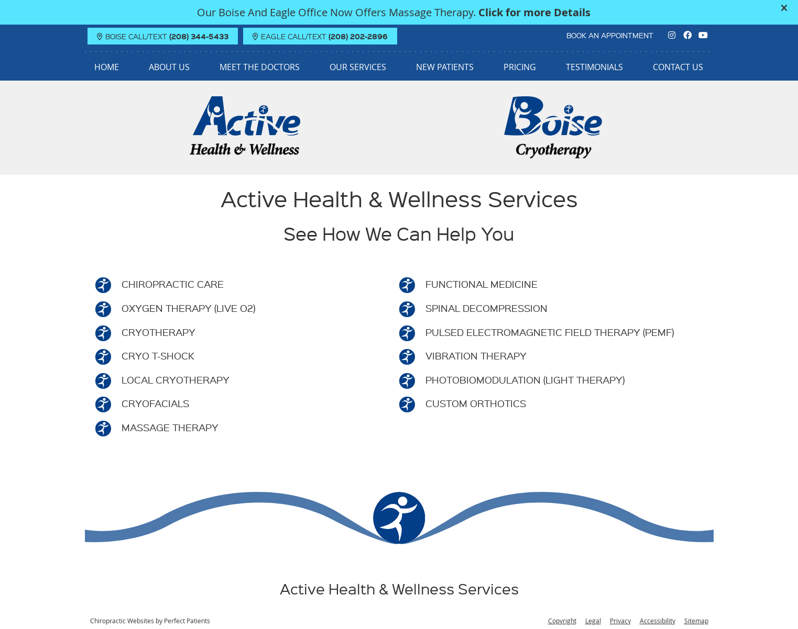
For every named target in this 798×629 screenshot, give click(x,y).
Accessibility (657, 620)
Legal (593, 620)
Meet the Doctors (260, 67)
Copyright (562, 620)
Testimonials (594, 67)
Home (106, 67)
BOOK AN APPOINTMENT (609, 35)
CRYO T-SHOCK (158, 355)
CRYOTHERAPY (158, 332)
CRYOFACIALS (155, 403)
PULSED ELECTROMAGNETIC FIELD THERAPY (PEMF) (549, 332)
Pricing (520, 67)
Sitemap (696, 620)
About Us (169, 67)
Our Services (358, 67)
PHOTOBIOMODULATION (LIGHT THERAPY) (525, 379)
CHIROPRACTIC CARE (173, 283)
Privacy (620, 620)
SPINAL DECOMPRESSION (486, 307)
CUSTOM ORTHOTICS (475, 403)
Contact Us (678, 67)
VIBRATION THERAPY (476, 355)
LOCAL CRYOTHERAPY (175, 379)
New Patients (445, 67)
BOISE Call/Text (162, 36)
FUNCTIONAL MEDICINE (481, 283)
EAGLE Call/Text (320, 36)
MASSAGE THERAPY (170, 427)
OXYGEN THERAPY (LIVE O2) (188, 307)
